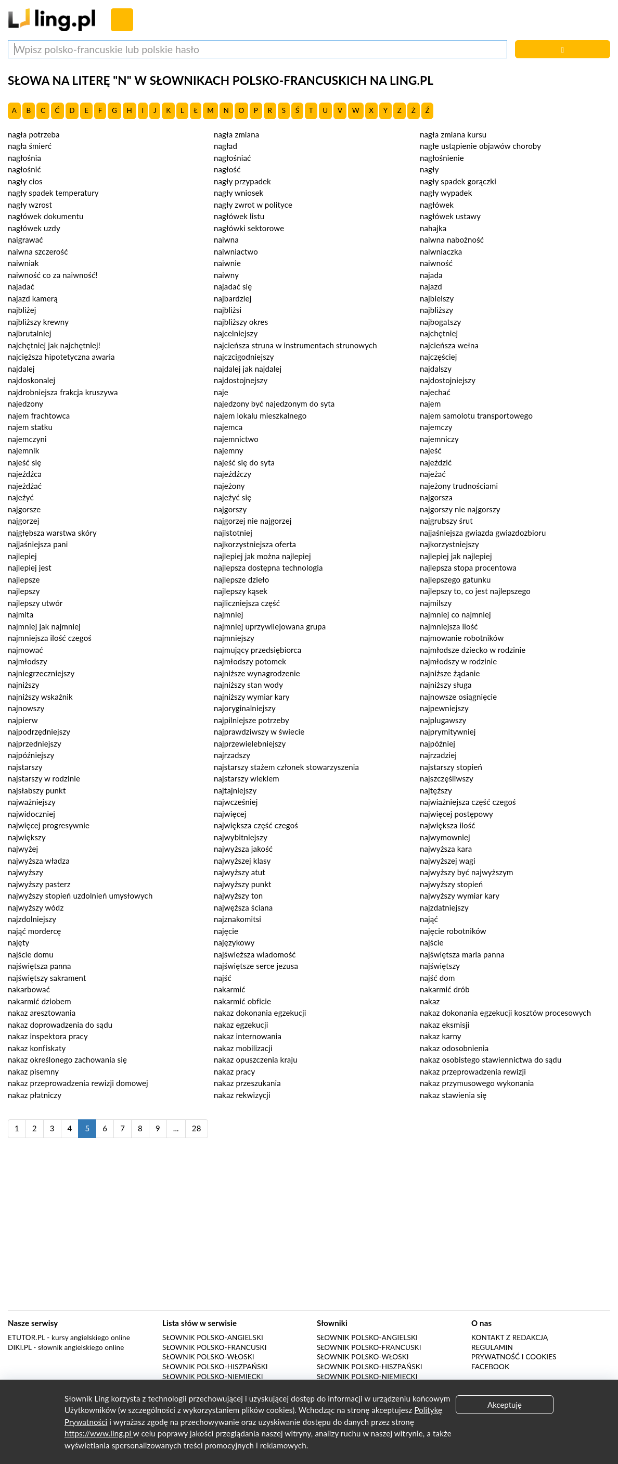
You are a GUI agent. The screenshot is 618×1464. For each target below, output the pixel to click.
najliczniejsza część (247, 603)
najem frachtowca (39, 415)
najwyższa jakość (243, 848)
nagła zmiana (236, 134)
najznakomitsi (237, 919)
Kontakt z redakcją (509, 1337)
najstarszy (25, 767)
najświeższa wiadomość (255, 954)
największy (27, 837)
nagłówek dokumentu (46, 216)
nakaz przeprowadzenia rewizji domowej (78, 1083)
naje (221, 392)
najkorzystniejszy (449, 544)
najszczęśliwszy (446, 778)
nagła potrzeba (34, 134)
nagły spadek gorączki (458, 181)
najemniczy (439, 439)
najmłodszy (27, 661)
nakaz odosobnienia (454, 1048)
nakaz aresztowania (41, 1012)
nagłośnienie (442, 157)
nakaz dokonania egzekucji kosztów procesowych (505, 1012)
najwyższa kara (446, 848)
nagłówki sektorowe (249, 228)
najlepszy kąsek (240, 591)
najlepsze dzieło (241, 579)
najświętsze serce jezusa (256, 965)
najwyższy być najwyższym (466, 872)
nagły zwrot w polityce (253, 204)
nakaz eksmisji (444, 1024)
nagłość (227, 169)
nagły (429, 169)
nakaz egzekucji (241, 1024)
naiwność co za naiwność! (52, 275)
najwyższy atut (239, 872)
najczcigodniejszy (244, 356)
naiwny (226, 275)
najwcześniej (236, 801)
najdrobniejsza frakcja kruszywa (63, 392)
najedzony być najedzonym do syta (274, 403)
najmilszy (436, 603)
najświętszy (440, 965)
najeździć (436, 462)
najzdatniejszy (444, 907)
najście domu (31, 954)
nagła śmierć (30, 145)
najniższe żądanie (450, 673)
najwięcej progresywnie (48, 825)
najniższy (24, 684)
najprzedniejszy (34, 743)
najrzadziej (438, 755)
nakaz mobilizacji (243, 1048)
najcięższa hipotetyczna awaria (61, 356)
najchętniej (439, 333)
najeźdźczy (232, 473)
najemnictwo (236, 439)
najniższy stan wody (248, 684)
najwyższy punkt (243, 884)
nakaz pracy (234, 1071)
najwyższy (25, 872)
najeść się (24, 462)
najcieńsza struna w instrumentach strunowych (295, 345)
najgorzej (24, 520)
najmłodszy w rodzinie (458, 661)
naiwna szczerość (38, 251)
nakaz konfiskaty (37, 1048)
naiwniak (23, 263)
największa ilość (447, 825)
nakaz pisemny (33, 1071)
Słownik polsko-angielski (212, 1337)
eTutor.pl (26, 1337)
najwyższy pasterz (39, 884)
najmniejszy (234, 637)
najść (222, 977)
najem (430, 403)
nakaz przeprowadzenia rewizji (473, 1071)
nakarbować (29, 989)
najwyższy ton (238, 895)
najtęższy (436, 790)
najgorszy (230, 509)
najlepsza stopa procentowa (468, 567)
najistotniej (233, 532)
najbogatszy (440, 321)
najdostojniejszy (447, 380)
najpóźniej (437, 743)
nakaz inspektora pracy (48, 1036)
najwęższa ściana (243, 907)
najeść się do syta (244, 462)
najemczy (436, 427)
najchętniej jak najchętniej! (54, 345)
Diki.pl (20, 1347)
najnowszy (26, 708)
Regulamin (492, 1347)
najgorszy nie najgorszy (460, 509)
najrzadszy (232, 755)
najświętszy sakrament (47, 977)
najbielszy (437, 298)
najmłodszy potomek (250, 661)
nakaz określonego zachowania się (67, 1059)
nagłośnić (24, 169)
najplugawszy (443, 720)
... (176, 1128)
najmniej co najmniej (455, 614)
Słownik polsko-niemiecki (212, 1376)
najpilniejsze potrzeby (251, 720)
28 (196, 1128)
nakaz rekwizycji (242, 1095)
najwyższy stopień (451, 884)
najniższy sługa (446, 684)
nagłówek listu (239, 216)
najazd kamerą (33, 298)
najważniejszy (32, 801)
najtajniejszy (235, 790)
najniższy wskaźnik (40, 696)
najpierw (23, 720)
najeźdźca (25, 473)
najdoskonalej (31, 380)
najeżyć (21, 497)
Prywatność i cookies (514, 1357)
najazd (431, 286)
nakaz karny (440, 1036)
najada (431, 275)
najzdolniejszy (32, 919)
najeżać (433, 473)
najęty (18, 942)
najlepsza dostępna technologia (268, 567)
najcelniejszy (236, 333)
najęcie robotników (453, 931)
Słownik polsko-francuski (214, 1347)
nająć (429, 919)
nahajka (433, 228)
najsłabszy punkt (37, 790)
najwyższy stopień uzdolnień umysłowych (80, 895)
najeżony (229, 485)
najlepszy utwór (35, 603)
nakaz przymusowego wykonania (477, 1083)
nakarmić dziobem (39, 1001)
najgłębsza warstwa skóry (52, 532)
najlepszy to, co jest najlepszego (475, 591)
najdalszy (436, 368)
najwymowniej (445, 837)
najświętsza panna (39, 965)
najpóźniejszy (31, 755)
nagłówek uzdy (34, 228)
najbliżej (22, 309)
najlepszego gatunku (455, 579)
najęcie (226, 931)
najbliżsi (227, 309)
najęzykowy (234, 942)
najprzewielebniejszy (250, 743)
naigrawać (25, 239)
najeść (431, 450)
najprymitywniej (448, 731)
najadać (21, 286)
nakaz (430, 1001)
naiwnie (227, 263)
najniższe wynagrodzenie (257, 673)
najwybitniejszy (240, 837)
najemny (228, 450)
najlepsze (24, 579)
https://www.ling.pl (99, 1433)
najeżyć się (232, 497)
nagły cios (25, 181)
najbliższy (436, 309)
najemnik (23, 450)
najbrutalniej (29, 333)
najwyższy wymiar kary (459, 895)
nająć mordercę (34, 931)
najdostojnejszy (240, 380)
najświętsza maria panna (462, 954)
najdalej (21, 368)
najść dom (437, 977)
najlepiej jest (30, 567)
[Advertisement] (309, 1230)
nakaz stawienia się (453, 1095)
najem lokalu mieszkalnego (260, 415)
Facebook (490, 1366)
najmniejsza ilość (449, 626)
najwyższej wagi (447, 860)
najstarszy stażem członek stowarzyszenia (286, 767)
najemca (228, 427)
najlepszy (24, 591)
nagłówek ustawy (450, 216)
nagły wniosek (238, 192)
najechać (435, 392)
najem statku (30, 427)
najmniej (228, 614)
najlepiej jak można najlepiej (262, 556)
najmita (20, 614)
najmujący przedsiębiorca (257, 649)
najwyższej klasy (242, 860)
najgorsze (24, 509)
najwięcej (230, 813)
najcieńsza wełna (449, 345)
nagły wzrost (30, 204)
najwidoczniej (31, 813)
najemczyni (27, 439)
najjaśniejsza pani (38, 544)
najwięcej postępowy (456, 813)
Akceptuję (504, 1404)
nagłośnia (24, 157)
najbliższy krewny (38, 321)
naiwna (226, 239)
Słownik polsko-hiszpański (215, 1366)
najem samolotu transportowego (476, 415)
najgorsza (436, 497)
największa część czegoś (256, 825)
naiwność (436, 263)
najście (432, 942)
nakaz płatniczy (34, 1095)
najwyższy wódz (35, 907)
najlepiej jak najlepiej (456, 556)
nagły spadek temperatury (53, 192)
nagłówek (437, 204)
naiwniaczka (441, 251)
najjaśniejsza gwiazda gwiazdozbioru (483, 532)
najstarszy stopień (451, 767)
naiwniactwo (236, 251)
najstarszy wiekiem (246, 778)
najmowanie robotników (462, 637)
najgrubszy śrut (446, 520)
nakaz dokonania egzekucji (260, 1012)
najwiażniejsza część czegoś (468, 801)
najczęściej (438, 356)
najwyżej (23, 848)
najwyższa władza (39, 860)
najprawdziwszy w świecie (259, 731)
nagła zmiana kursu (453, 134)
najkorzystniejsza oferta (255, 544)
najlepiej (22, 556)
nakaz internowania (247, 1036)
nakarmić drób (445, 989)
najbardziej (232, 298)
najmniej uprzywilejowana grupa (270, 626)
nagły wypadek (446, 192)
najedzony (25, 403)
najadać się (233, 286)
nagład (225, 145)
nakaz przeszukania (247, 1083)
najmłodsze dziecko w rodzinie (472, 649)
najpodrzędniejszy (39, 731)
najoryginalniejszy (245, 708)
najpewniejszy (444, 708)
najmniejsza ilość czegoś (50, 637)
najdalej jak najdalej (247, 368)
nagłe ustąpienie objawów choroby (480, 145)
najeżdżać (25, 485)
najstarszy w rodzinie (44, 778)
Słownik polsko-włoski (208, 1357)
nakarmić (230, 989)
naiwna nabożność (452, 239)
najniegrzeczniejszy (41, 673)
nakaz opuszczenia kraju (256, 1059)
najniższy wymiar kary (252, 696)
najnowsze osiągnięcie (458, 696)
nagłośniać (232, 157)
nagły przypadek (242, 181)
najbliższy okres (241, 321)
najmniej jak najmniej (44, 626)
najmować (25, 649)
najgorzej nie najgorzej (252, 520)
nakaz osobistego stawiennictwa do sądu (490, 1059)
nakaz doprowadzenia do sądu (60, 1024)
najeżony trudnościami (459, 485)
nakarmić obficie (242, 1001)
